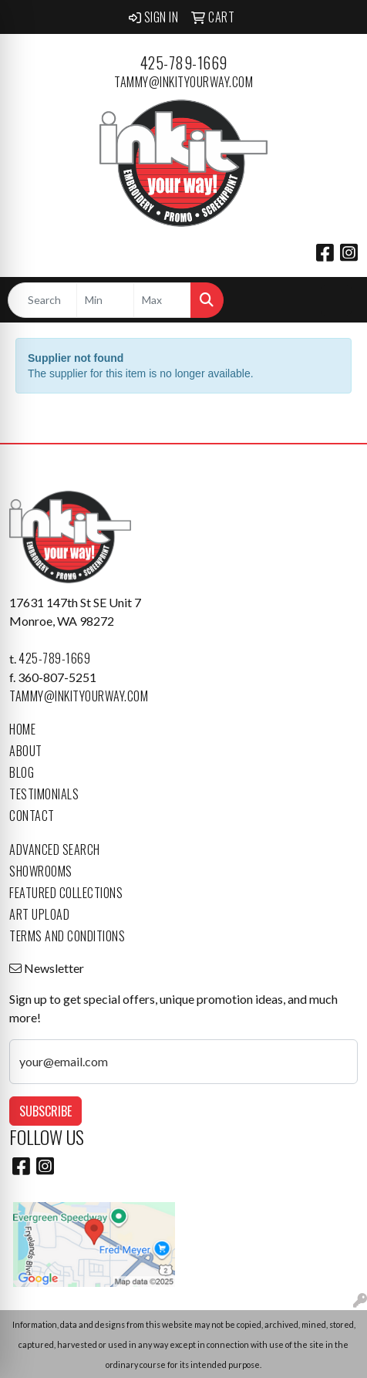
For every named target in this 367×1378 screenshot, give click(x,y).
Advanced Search (54, 849)
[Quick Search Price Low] (105, 300)
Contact (32, 815)
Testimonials (44, 794)
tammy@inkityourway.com (183, 82)
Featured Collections (66, 892)
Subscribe (45, 1111)
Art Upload (39, 914)
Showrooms (40, 871)
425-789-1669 (183, 62)
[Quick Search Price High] (162, 300)
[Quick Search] (42, 300)
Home (22, 729)
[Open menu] (336, 300)
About (25, 750)
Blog (21, 772)
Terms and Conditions (67, 936)
